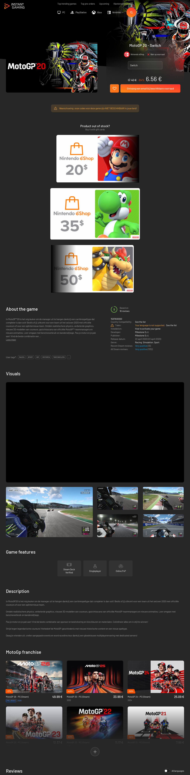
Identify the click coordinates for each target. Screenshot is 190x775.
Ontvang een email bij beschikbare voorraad (150, 88)
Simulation (148, 214)
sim (37, 229)
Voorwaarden (54, 716)
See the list (140, 193)
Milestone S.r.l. (142, 203)
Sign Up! (176, 701)
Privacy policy (54, 721)
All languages (174, 642)
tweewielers (59, 229)
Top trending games (66, 3)
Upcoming (104, 3)
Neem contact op (56, 730)
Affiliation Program (57, 725)
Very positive (141, 217)
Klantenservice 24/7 (123, 3)
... (68, 229)
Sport (156, 214)
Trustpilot (10, 716)
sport (30, 229)
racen (21, 229)
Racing (138, 214)
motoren (46, 229)
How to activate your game (147, 200)
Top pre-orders (88, 3)
